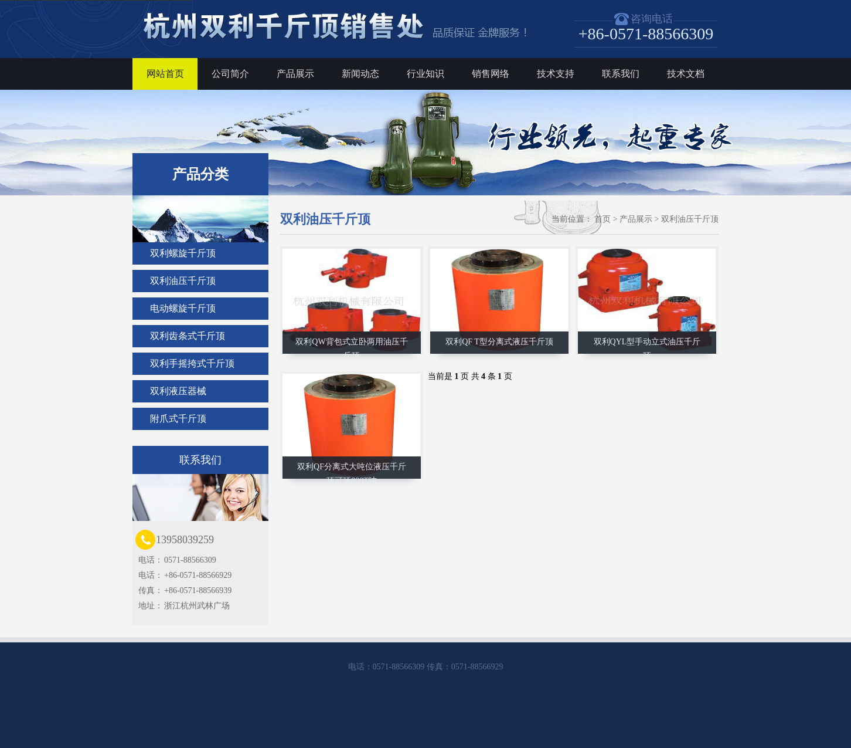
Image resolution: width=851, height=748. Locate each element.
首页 (602, 219)
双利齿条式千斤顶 (187, 336)
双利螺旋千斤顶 (183, 253)
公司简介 (230, 74)
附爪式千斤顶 (178, 419)
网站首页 (165, 74)
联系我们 (620, 74)
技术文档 (685, 74)
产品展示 (295, 74)
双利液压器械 (178, 391)
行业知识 (425, 74)
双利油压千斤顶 (183, 281)
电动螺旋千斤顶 (183, 308)
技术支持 (555, 74)
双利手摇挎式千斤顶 (192, 363)
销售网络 (490, 74)
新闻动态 (360, 74)
